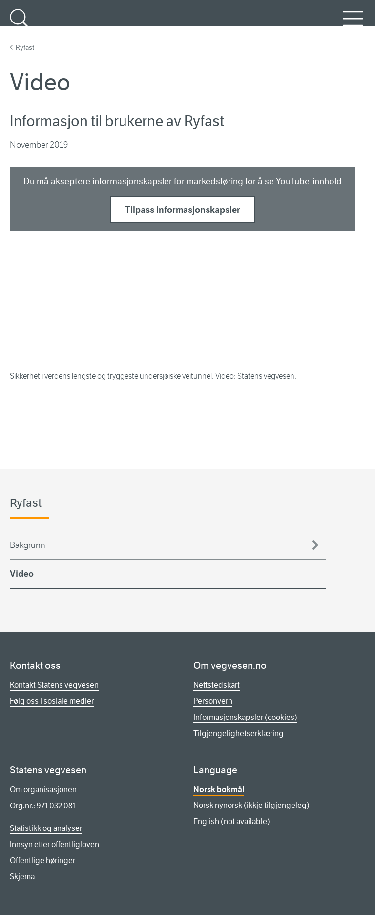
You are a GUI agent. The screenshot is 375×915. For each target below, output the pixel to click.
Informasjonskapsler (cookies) (245, 717)
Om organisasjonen (43, 789)
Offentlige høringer (42, 860)
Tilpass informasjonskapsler (182, 209)
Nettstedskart (216, 685)
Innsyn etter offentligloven (54, 844)
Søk (19, 24)
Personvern (212, 701)
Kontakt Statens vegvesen (54, 685)
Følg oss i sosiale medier (52, 701)
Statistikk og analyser (46, 828)
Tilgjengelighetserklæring (238, 733)
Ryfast (25, 47)
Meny (353, 24)
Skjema (22, 876)
